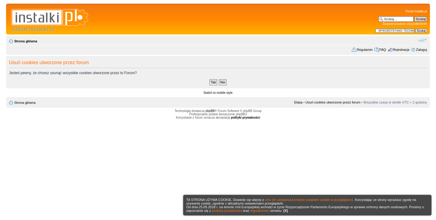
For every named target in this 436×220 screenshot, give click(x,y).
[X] (285, 210)
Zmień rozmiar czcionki (422, 40)
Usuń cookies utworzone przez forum (333, 102)
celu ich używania (278, 200)
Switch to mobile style (218, 92)
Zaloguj (421, 49)
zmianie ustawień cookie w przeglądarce (323, 200)
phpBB (210, 111)
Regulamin (365, 49)
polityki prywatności (245, 117)
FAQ (382, 49)
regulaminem (259, 210)
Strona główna (25, 41)
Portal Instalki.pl (416, 11)
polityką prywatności (227, 210)
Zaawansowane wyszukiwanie (404, 23)
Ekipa (298, 102)
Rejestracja (401, 49)
